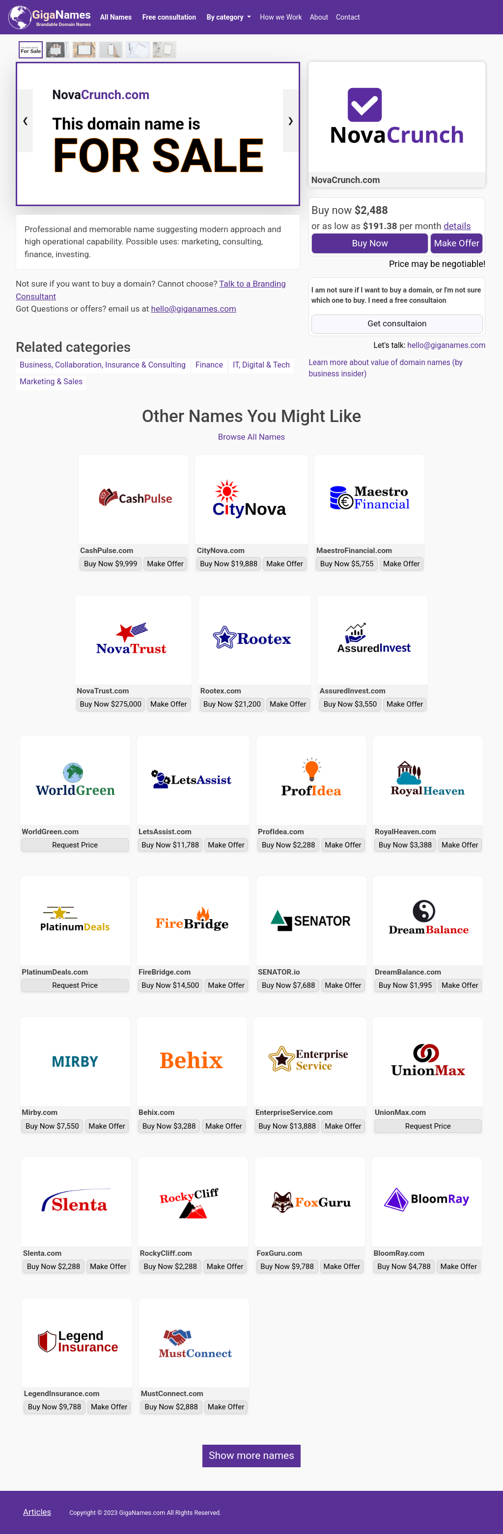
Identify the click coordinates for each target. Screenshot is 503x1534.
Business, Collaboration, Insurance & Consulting (103, 365)
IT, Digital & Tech (261, 365)
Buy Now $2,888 (171, 1406)
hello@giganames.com (193, 309)
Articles (37, 1512)
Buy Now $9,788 (287, 1266)
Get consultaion (397, 323)
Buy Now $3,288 (169, 1126)
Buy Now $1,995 (405, 985)
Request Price (75, 845)
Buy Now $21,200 (232, 704)
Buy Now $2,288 (288, 845)
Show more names (251, 1455)
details (457, 226)
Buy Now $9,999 (111, 563)
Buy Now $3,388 (405, 845)
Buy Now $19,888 (228, 563)
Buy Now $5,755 (347, 563)
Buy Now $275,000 (111, 704)
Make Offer (456, 243)
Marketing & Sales (51, 381)
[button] (228, 17)
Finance (209, 365)
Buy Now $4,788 (404, 1266)
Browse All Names (251, 437)
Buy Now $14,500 (170, 985)
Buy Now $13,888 (287, 1126)
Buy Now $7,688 (288, 985)
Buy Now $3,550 (350, 704)
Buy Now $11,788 (170, 845)
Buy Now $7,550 (52, 1126)
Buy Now (370, 243)
